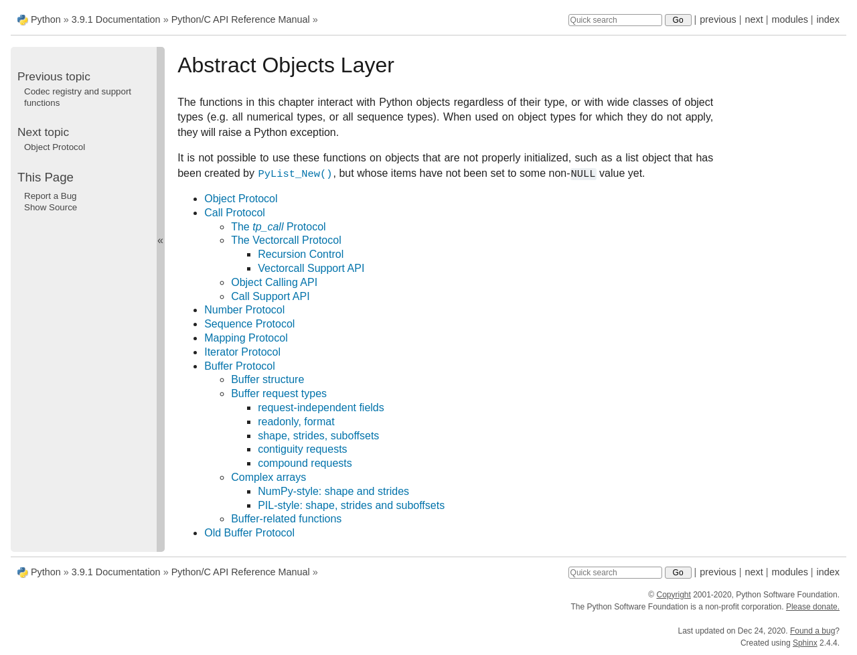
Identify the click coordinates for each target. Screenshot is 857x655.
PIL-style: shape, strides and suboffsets (351, 505)
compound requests (305, 463)
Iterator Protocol (242, 352)
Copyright (673, 594)
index (828, 19)
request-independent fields (321, 407)
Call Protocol (234, 212)
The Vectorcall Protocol (286, 240)
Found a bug (812, 631)
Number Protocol (244, 309)
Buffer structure (267, 379)
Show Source (50, 207)
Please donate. (813, 606)
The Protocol (278, 226)
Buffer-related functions (286, 518)
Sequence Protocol (249, 324)
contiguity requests (302, 449)
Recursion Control (300, 254)
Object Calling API (274, 282)
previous (718, 19)
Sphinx (805, 643)
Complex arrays (268, 477)
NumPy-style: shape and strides (333, 491)
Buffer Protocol (239, 366)
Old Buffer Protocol (249, 532)
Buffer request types (279, 393)
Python (46, 19)
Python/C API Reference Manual (240, 19)
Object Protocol (240, 198)
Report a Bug (50, 196)
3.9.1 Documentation (116, 19)
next (754, 19)
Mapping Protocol (246, 338)
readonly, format (296, 421)
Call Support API (270, 296)
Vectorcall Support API (311, 268)
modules (789, 19)
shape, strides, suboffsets (318, 435)
